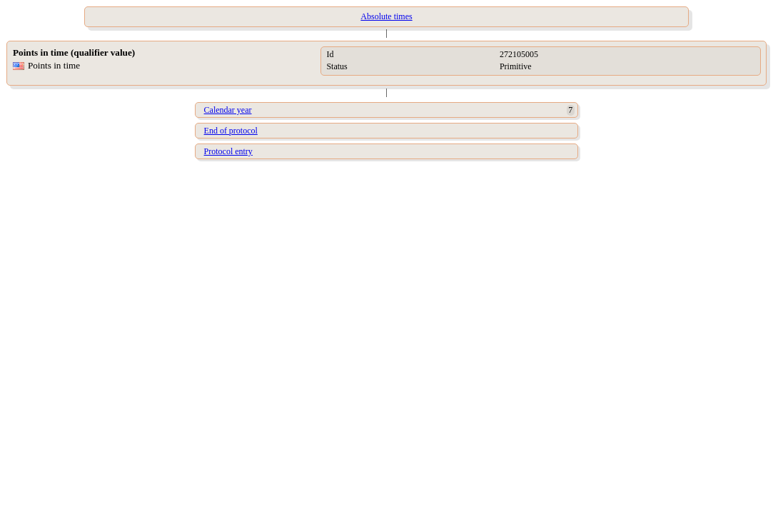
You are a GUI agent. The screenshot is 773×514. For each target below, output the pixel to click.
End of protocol (231, 131)
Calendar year (228, 110)
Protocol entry (228, 151)
